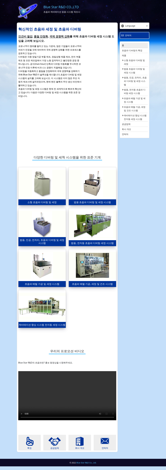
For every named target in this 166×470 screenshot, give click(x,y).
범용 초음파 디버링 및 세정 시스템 (134, 70)
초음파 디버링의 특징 (132, 50)
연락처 (125, 134)
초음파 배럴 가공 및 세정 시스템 (135, 100)
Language (128, 25)
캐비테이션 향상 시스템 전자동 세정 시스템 (135, 117)
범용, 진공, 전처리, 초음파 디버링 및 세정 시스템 (135, 81)
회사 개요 (126, 129)
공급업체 (126, 124)
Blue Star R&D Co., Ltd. (86, 466)
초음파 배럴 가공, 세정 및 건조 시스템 (135, 108)
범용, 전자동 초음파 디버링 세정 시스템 (135, 91)
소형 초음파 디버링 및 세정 (134, 62)
